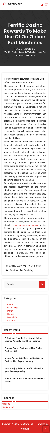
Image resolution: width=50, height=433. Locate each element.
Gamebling (12, 307)
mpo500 (6, 404)
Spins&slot (12, 317)
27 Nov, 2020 (14, 266)
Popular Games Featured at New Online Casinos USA (23, 349)
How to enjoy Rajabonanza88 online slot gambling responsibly (24, 370)
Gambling (28, 49)
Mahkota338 (8, 407)
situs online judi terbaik (25, 225)
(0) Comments (32, 266)
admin (15, 270)
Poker (10, 311)
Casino (10, 304)
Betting (10, 314)
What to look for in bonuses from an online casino (25, 380)
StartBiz (25, 429)
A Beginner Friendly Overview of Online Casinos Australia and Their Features (23, 339)
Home (17, 49)
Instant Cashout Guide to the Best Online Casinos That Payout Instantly (24, 359)
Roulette (11, 320)
